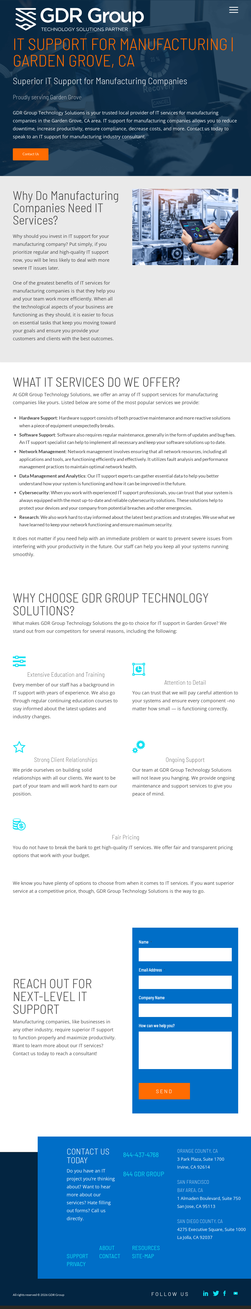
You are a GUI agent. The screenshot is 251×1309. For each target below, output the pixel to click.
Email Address (152, 969)
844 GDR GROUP (143, 1177)
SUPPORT (77, 1259)
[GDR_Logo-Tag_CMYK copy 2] (80, 19)
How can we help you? (157, 1025)
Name (145, 941)
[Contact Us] (30, 154)
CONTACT (109, 1259)
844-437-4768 (141, 1158)
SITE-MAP (143, 1259)
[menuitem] (232, 13)
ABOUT (107, 1251)
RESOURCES (146, 1251)
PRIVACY (76, 1267)
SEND (164, 1095)
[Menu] (232, 13)
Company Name (152, 997)
